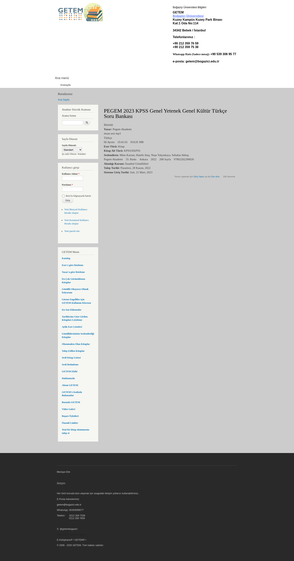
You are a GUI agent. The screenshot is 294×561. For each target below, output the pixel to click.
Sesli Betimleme (70, 364)
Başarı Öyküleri (70, 416)
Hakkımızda (68, 378)
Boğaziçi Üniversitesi (188, 16)
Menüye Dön (63, 472)
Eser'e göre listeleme (72, 265)
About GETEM (70, 385)
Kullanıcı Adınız (71, 174)
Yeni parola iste (72, 231)
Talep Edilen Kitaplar (73, 351)
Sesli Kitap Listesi (71, 357)
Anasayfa (65, 84)
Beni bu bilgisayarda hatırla (78, 196)
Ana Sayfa (63, 99)
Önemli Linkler (70, 423)
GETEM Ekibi (69, 371)
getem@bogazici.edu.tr (202, 61)
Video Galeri (68, 409)
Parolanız (67, 184)
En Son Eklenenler (72, 309)
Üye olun (215, 176)
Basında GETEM (71, 402)
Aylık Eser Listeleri (72, 326)
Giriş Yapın (199, 176)
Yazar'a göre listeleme (73, 272)
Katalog (66, 258)
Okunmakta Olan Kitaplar (76, 344)
